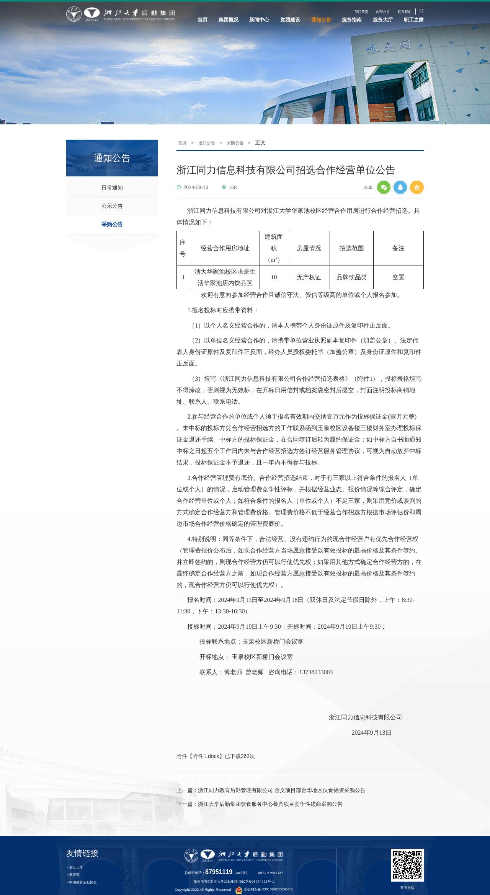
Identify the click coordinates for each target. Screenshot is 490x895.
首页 (202, 19)
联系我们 (405, 12)
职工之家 (414, 19)
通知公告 (321, 19)
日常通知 (112, 177)
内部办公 (383, 12)
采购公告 (112, 214)
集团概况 (228, 19)
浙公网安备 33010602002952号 (264, 880)
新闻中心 (259, 19)
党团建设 (290, 19)
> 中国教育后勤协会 (81, 873)
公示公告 (112, 196)
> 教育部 (73, 865)
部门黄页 (361, 12)
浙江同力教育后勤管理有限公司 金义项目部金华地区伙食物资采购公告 (271, 780)
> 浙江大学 (74, 858)
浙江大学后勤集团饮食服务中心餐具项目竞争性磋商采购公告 (259, 794)
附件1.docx (206, 746)
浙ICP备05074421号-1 (256, 872)
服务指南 (352, 19)
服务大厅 (383, 19)
